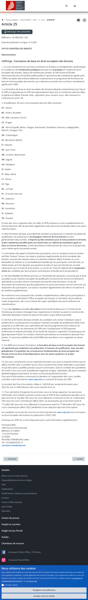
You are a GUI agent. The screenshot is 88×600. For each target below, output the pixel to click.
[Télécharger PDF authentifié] (17, 32)
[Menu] (75, 6)
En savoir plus (32, 581)
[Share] (84, 20)
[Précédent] (10, 459)
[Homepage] (3, 20)
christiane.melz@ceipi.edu (14, 445)
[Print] (78, 20)
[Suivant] (78, 459)
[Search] (67, 6)
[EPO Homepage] (15, 6)
